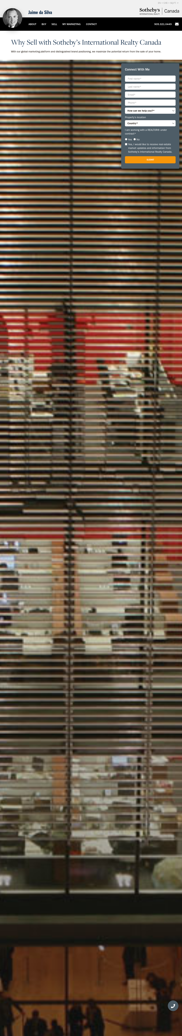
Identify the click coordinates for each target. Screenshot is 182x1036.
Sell (54, 24)
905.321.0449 (163, 24)
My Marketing (71, 24)
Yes (130, 139)
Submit (150, 159)
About (32, 24)
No (138, 139)
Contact (91, 24)
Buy (44, 24)
